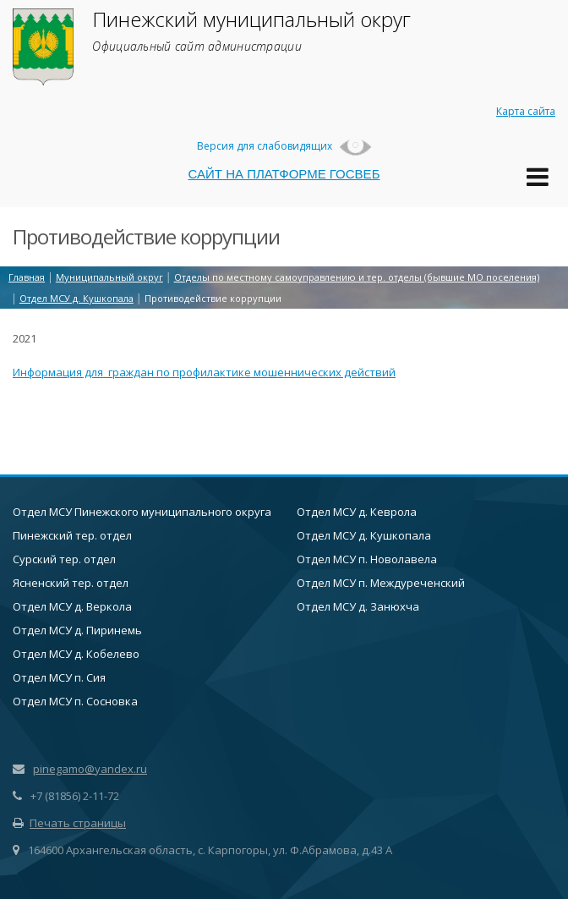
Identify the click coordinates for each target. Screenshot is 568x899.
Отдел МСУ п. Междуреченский (381, 582)
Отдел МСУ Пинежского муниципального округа (142, 511)
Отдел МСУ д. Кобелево (76, 653)
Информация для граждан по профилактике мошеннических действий (204, 372)
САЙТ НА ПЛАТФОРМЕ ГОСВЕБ (284, 174)
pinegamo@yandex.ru (90, 768)
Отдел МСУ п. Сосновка (75, 701)
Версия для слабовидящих (284, 146)
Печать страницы (69, 822)
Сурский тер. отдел (64, 559)
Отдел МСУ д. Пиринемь (77, 630)
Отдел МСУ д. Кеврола (357, 511)
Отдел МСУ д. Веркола (72, 606)
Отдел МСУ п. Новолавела (367, 559)
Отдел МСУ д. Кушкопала (364, 535)
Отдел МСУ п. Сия (59, 677)
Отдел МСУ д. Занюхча (358, 606)
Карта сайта (525, 111)
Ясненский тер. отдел (70, 582)
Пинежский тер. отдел (72, 535)
